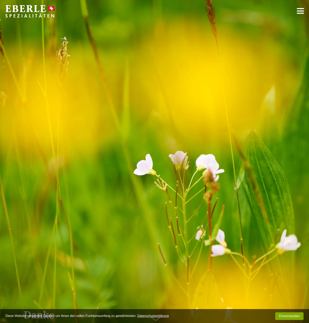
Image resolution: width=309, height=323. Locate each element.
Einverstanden (289, 316)
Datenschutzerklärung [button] (153, 316)
